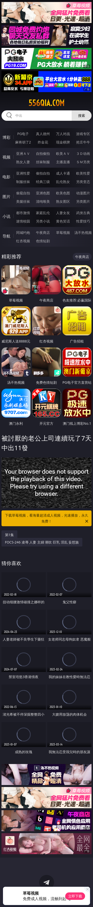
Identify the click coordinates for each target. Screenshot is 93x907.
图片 (6, 196)
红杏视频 (23, 241)
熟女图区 (63, 201)
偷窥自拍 (23, 193)
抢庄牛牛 (83, 142)
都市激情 (23, 212)
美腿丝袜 (23, 201)
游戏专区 (83, 133)
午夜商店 (43, 232)
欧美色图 (63, 193)
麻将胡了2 (23, 142)
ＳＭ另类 (83, 162)
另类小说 (43, 221)
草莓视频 (63, 232)
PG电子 (23, 133)
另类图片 (83, 201)
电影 (6, 177)
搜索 (81, 115)
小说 (6, 216)
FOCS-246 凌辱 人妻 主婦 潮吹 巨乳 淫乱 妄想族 (42, 542)
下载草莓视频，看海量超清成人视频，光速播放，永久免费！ (47, 518)
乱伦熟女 (63, 181)
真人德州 (43, 133)
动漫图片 (83, 193)
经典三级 (43, 181)
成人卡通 (63, 173)
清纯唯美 (43, 201)
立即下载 (75, 896)
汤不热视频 (83, 232)
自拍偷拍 (43, 153)
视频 (6, 157)
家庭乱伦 (43, 212)
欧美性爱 (83, 173)
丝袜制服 (43, 162)
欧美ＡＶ (63, 153)
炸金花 (43, 142)
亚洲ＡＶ (23, 153)
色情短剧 (43, 241)
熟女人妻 (23, 162)
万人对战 (63, 133)
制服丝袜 (23, 181)
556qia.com (46, 103)
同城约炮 (23, 232)
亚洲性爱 (23, 173)
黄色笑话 (63, 221)
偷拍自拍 (43, 173)
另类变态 (83, 181)
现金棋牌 (63, 142)
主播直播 (63, 162)
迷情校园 (23, 221)
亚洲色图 (43, 193)
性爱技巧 (83, 221)
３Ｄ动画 (83, 153)
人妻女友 (63, 212)
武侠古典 (83, 212)
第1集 (9, 534)
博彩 (6, 137)
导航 (6, 236)
